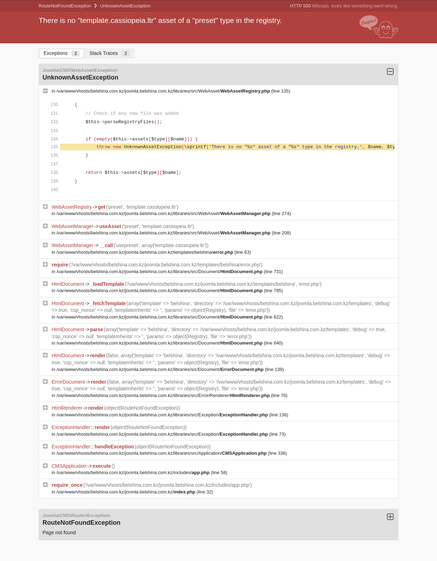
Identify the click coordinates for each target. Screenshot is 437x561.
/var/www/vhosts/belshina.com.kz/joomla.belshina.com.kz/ (127, 491)
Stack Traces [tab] (109, 53)
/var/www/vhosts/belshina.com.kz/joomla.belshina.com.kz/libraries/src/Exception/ (163, 414)
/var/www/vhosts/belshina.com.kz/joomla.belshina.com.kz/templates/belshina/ (146, 252)
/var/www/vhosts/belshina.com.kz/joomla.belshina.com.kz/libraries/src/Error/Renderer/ (164, 395)
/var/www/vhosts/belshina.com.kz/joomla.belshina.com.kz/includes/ (134, 472)
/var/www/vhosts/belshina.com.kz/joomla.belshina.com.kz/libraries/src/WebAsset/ (164, 91)
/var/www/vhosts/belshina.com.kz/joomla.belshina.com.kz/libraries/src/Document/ (160, 271)
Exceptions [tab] (61, 53)
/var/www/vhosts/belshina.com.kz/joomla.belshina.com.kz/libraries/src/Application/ (162, 453)
